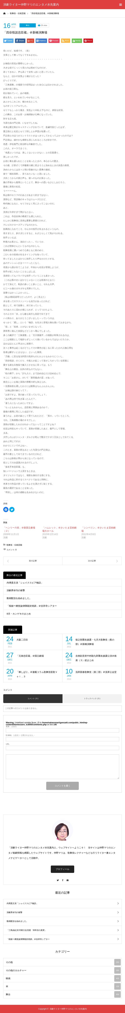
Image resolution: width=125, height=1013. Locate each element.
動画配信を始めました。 (19, 598)
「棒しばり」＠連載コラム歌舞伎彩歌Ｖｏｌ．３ (36, 674)
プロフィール (62, 869)
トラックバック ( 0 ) (92, 698)
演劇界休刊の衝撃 (16, 590)
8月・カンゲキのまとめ (19, 613)
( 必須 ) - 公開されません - (20, 735)
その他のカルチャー (63, 970)
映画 (63, 978)
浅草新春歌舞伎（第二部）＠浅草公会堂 (96, 672)
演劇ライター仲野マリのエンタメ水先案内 (31, 4)
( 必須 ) (11, 726)
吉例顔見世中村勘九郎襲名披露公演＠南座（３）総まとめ (96, 658)
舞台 (27, 25)
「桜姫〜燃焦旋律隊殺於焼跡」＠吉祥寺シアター (32, 606)
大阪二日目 (22, 639)
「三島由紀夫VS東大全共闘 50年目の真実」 (27, 930)
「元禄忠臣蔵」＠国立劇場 (30, 656)
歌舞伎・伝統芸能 (14, 545)
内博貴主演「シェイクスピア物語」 (25, 582)
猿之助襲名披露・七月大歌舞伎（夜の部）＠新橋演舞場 (95, 641)
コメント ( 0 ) (33, 698)
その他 (63, 962)
